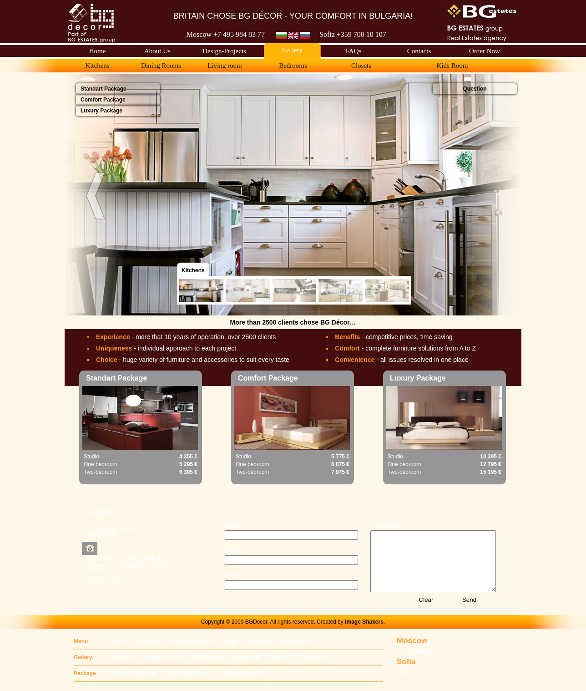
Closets (280, 657)
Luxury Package (243, 673)
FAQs (230, 641)
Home (117, 641)
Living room (207, 657)
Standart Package (133, 673)
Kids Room (315, 657)
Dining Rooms (162, 657)
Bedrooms (246, 657)
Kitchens (121, 657)
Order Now (295, 641)
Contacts (259, 641)
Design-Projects (191, 641)
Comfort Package (189, 673)
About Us (148, 641)
